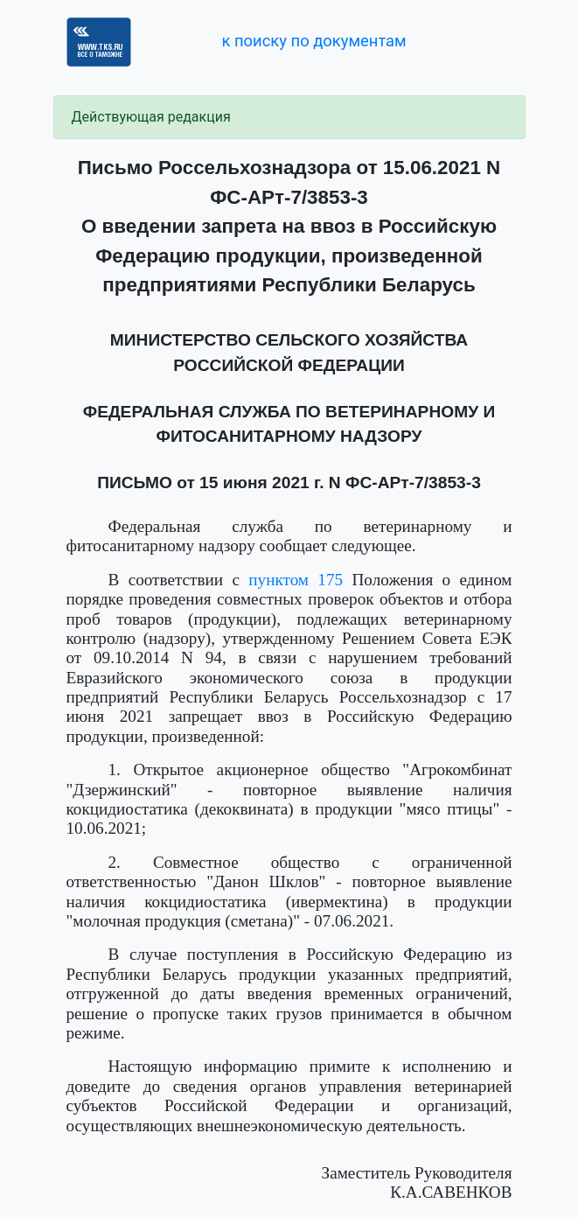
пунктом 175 (295, 579)
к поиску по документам (313, 40)
